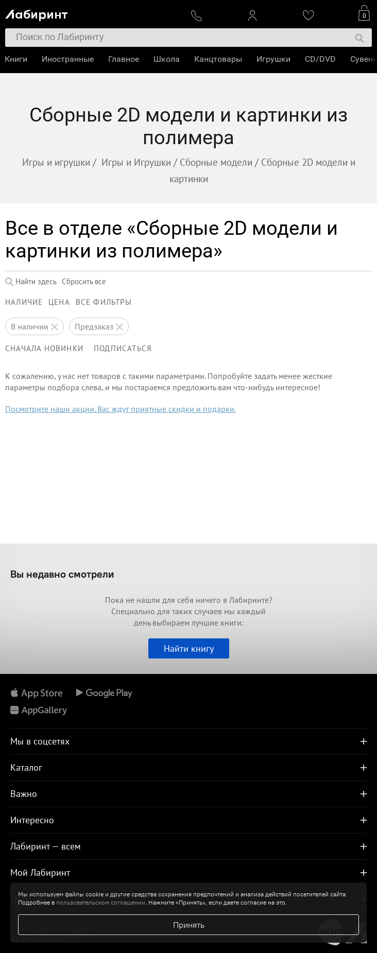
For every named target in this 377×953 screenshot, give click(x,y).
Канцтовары (219, 59)
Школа (167, 59)
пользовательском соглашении (100, 902)
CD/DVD (320, 59)
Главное (124, 59)
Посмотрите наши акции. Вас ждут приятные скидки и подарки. (120, 409)
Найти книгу (189, 648)
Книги (16, 59)
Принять (188, 925)
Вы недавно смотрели (62, 573)
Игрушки (274, 59)
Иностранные (68, 59)
